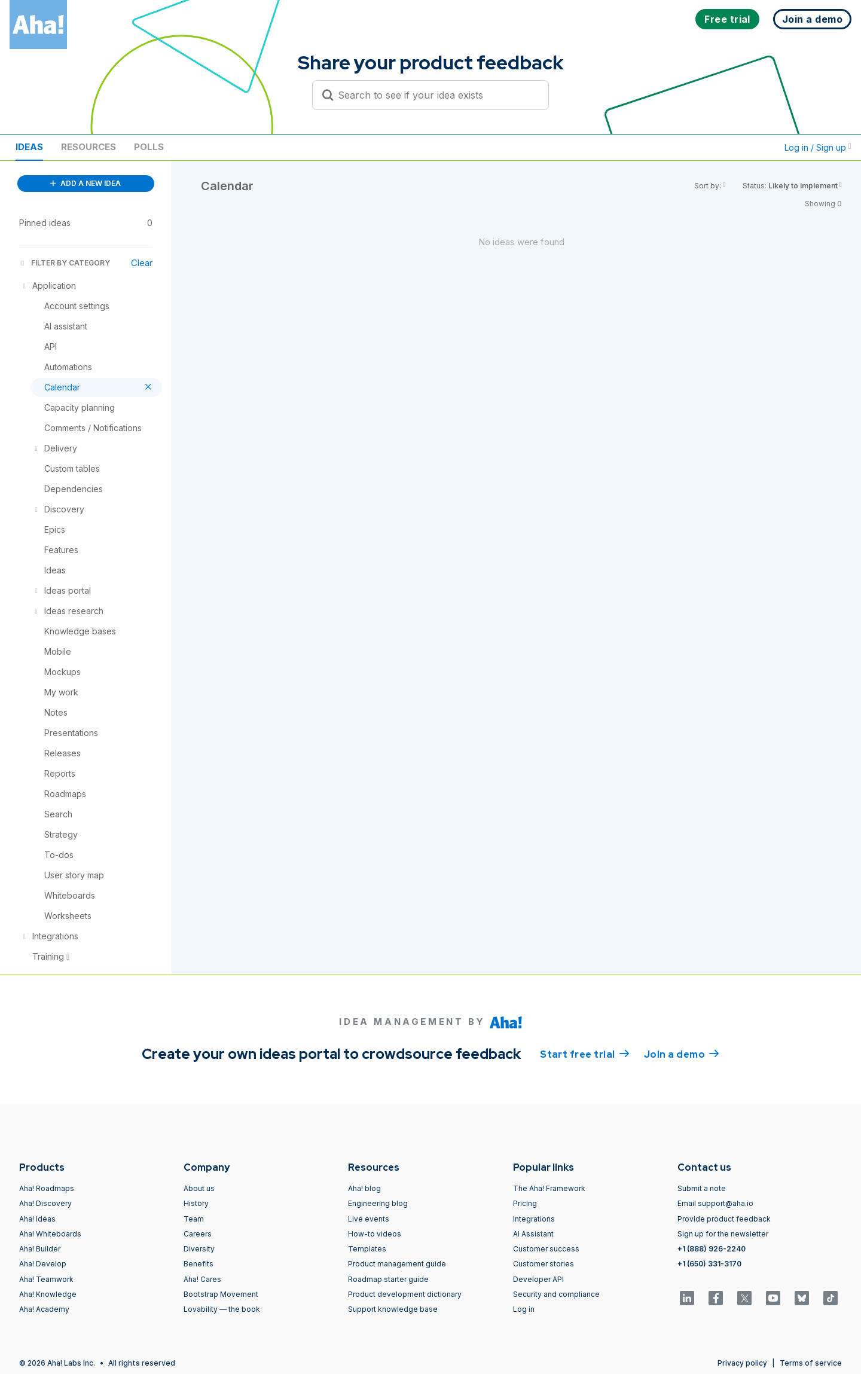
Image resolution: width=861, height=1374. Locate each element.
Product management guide (397, 1263)
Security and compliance (556, 1294)
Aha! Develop (42, 1263)
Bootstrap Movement (221, 1294)
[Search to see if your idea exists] (436, 95)
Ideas (29, 146)
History (196, 1203)
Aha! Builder (39, 1248)
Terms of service (811, 1362)
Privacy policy (742, 1362)
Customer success (546, 1248)
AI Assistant (533, 1233)
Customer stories (543, 1263)
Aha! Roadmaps (46, 1188)
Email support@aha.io (715, 1203)
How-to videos (374, 1233)
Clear (141, 262)
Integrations (534, 1218)
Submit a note (701, 1188)
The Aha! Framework (549, 1188)
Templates (367, 1248)
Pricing (525, 1203)
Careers (198, 1233)
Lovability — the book (222, 1309)
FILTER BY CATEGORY (64, 262)
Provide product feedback (724, 1218)
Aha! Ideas (37, 1218)
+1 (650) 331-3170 (709, 1263)
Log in (524, 1309)
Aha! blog (364, 1188)
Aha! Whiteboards (50, 1233)
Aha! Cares (202, 1279)
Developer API (538, 1279)
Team (194, 1218)
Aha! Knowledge (48, 1294)
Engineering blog (378, 1203)
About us (199, 1188)
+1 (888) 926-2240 (711, 1248)
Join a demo (681, 1053)
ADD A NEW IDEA (85, 183)
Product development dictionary (405, 1294)
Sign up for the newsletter (722, 1233)
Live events (368, 1218)
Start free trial (585, 1053)
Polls (149, 146)
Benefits (198, 1263)
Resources (88, 146)
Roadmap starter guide (388, 1279)
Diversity (199, 1248)
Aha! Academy (44, 1309)
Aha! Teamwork (46, 1279)
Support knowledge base (393, 1309)
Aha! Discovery (45, 1203)
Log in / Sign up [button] (817, 147)
